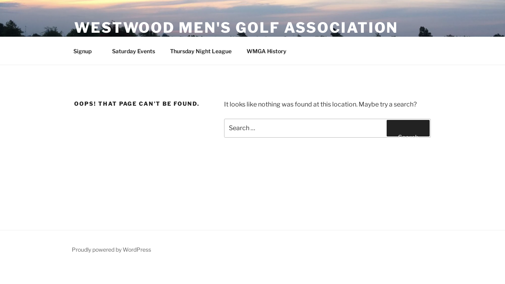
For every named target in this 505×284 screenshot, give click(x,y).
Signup (86, 51)
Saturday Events (133, 51)
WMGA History (266, 51)
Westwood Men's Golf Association (236, 27)
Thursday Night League (201, 51)
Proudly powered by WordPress (111, 249)
